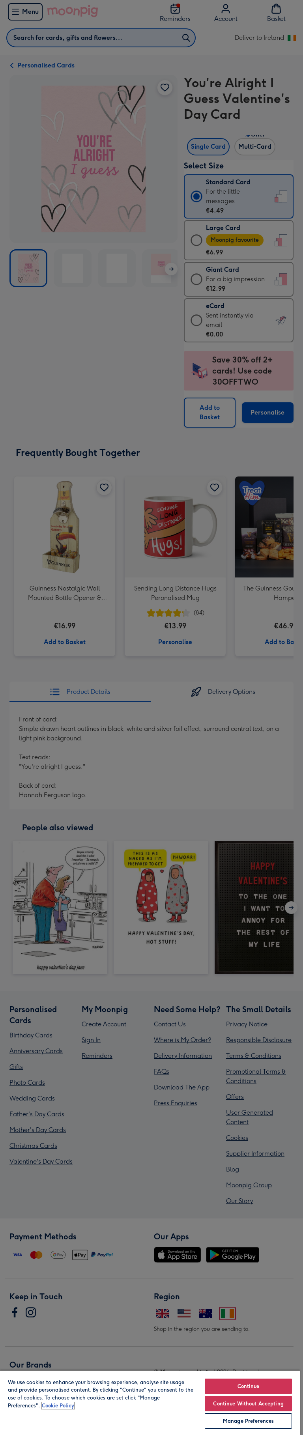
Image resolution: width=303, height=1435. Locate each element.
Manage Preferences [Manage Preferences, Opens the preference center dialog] (248, 1421)
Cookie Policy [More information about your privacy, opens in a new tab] (58, 1406)
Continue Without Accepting (248, 1404)
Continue (249, 1386)
